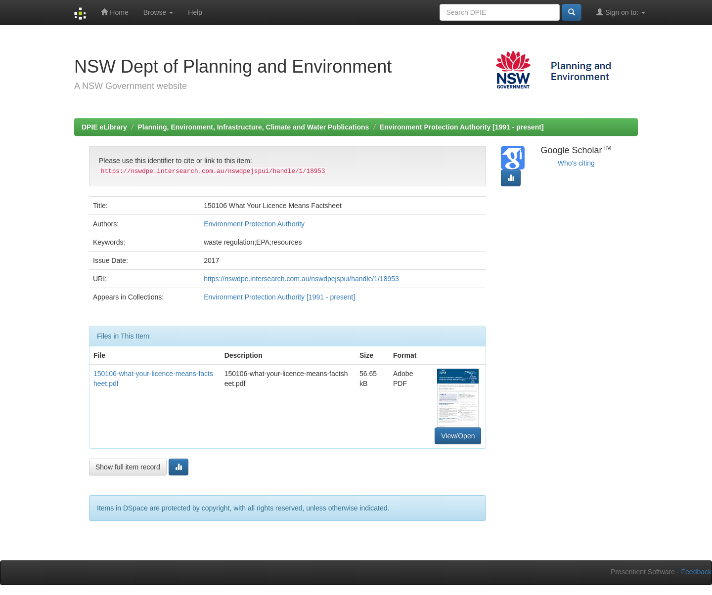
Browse (158, 12)
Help (195, 12)
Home (114, 12)
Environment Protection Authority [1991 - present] (462, 127)
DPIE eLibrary (104, 127)
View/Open (458, 436)
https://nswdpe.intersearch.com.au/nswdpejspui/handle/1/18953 (301, 279)
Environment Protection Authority (254, 224)
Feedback (696, 572)
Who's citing (576, 163)
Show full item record (127, 467)
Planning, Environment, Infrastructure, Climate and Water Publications (253, 127)
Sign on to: (620, 12)
